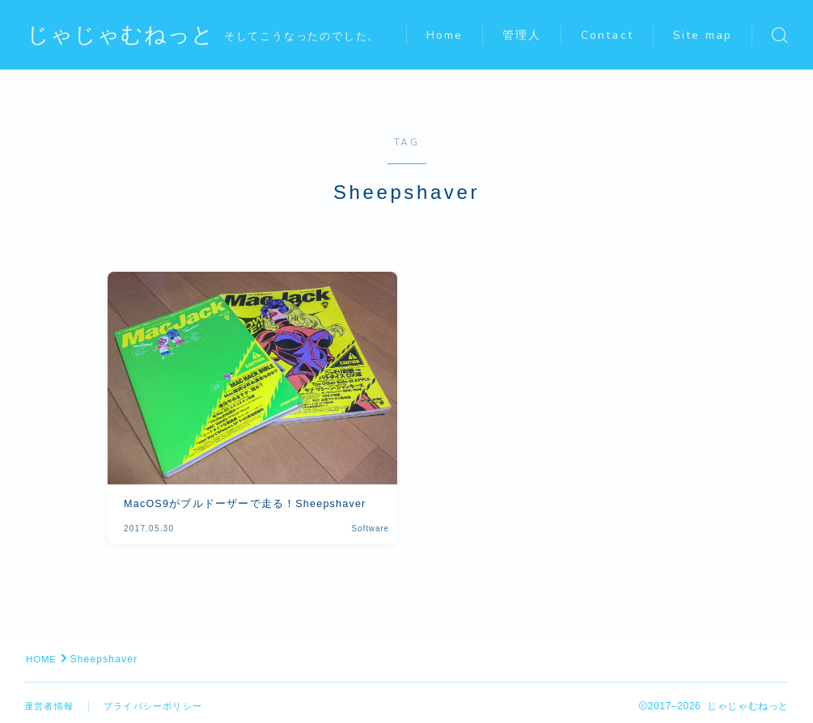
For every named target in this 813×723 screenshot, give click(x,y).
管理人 (531, 17)
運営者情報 (51, 706)
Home (453, 17)
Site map (463, 53)
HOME (42, 659)
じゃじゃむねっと (124, 35)
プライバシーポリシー (161, 706)
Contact (617, 17)
